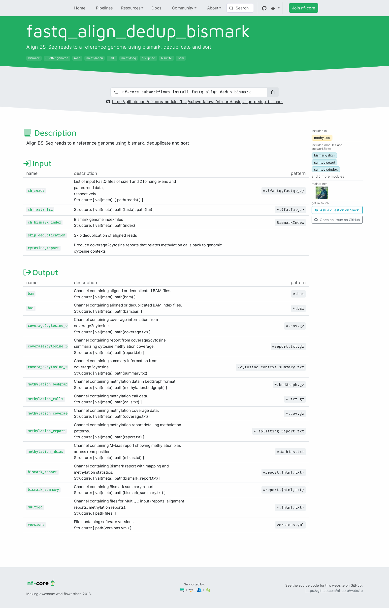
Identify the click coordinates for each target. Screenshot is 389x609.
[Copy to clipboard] (273, 92)
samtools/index (326, 169)
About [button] (212, 7)
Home (79, 7)
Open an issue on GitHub (337, 220)
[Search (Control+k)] (240, 8)
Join (303, 7)
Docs (156, 7)
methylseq (322, 138)
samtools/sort (324, 162)
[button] (328, 176)
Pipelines (104, 7)
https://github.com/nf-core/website (334, 590)
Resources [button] (130, 7)
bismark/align (324, 155)
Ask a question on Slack (337, 210)
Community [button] (182, 7)
